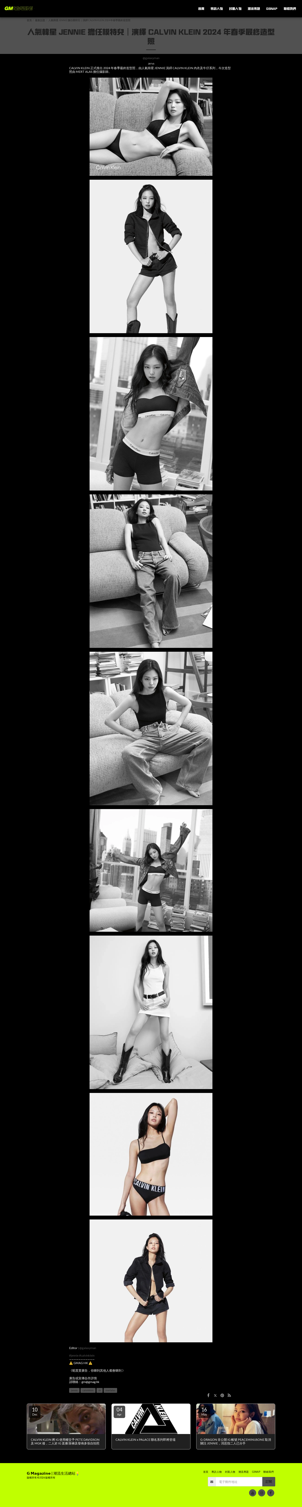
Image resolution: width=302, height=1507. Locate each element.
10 (34, 1411)
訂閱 (269, 1481)
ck (99, 1390)
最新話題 (40, 20)
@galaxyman (151, 58)
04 (119, 1411)
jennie (74, 1390)
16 (204, 1411)
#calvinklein (87, 1355)
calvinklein (88, 1390)
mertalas (110, 1390)
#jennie (74, 1355)
